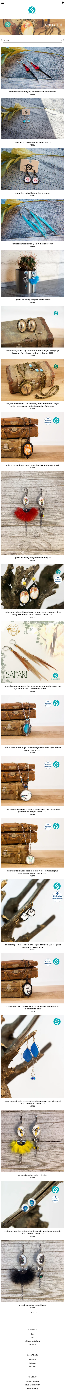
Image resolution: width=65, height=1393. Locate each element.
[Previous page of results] (21, 1312)
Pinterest (32, 1366)
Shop (32, 1334)
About (32, 1337)
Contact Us (32, 1344)
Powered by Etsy (32, 1388)
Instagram (32, 1363)
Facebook (32, 1359)
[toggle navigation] (2, 3)
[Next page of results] (44, 1312)
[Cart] (62, 3)
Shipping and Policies (32, 1341)
